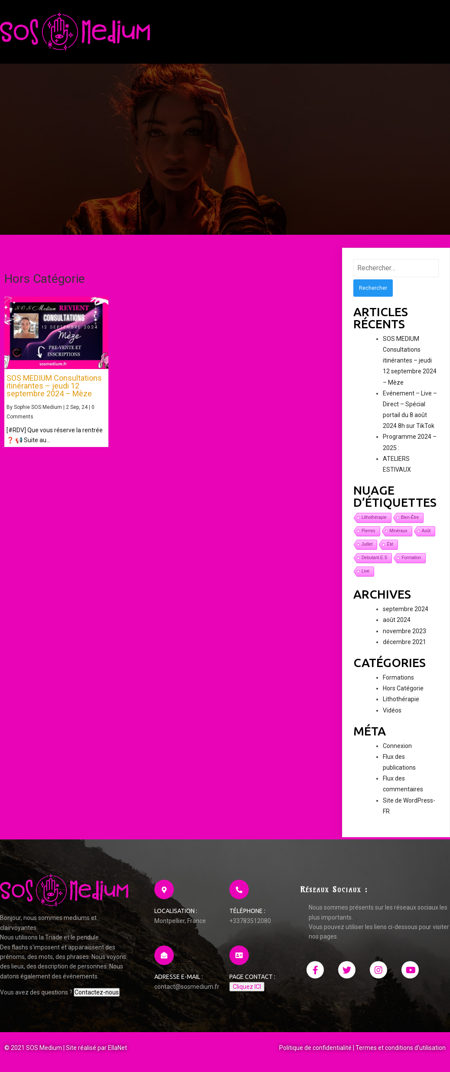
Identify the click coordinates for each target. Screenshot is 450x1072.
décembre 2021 (404, 641)
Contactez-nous (97, 992)
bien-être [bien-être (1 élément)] (410, 517)
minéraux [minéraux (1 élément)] (399, 530)
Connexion (397, 745)
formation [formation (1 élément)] (411, 557)
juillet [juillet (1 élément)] (367, 544)
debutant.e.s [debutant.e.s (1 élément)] (374, 557)
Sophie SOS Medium (38, 407)
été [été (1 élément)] (390, 544)
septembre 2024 (405, 609)
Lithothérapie (401, 699)
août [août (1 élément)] (426, 530)
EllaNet (117, 1047)
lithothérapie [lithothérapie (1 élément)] (374, 517)
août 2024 (397, 619)
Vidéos (392, 710)
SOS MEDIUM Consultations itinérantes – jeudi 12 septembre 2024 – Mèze (410, 360)
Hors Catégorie (403, 688)
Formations (398, 677)
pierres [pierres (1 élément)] (368, 530)
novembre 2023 (404, 631)
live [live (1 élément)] (365, 571)
